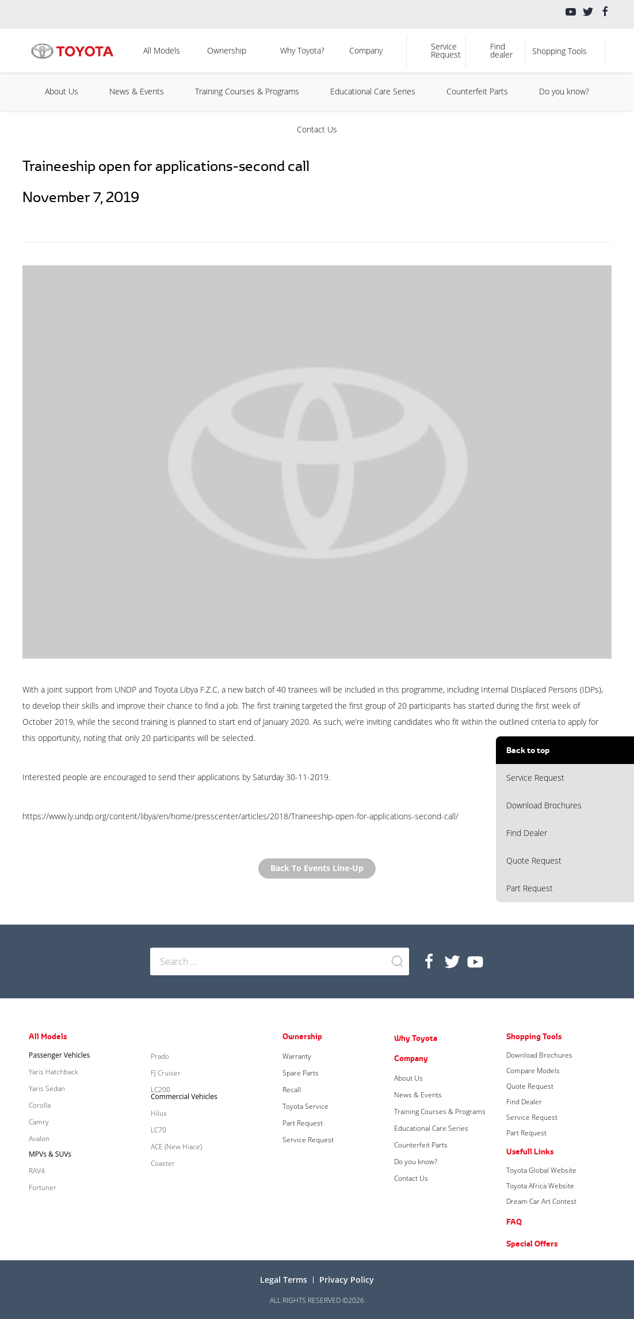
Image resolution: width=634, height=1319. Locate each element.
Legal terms (283, 1279)
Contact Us (317, 129)
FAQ (514, 1222)
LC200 (160, 1089)
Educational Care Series (372, 91)
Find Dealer (526, 832)
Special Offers (531, 1243)
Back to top (527, 749)
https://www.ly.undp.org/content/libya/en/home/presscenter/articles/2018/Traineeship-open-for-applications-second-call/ (240, 816)
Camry (39, 1122)
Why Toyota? (302, 50)
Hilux (159, 1113)
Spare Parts (300, 1073)
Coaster (163, 1163)
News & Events (136, 91)
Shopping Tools (559, 50)
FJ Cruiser (166, 1073)
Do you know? (564, 91)
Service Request (446, 50)
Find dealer (501, 50)
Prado (160, 1056)
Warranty (296, 1056)
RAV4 (37, 1171)
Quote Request (534, 860)
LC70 (158, 1130)
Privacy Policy (346, 1279)
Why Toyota (415, 1038)
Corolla (40, 1105)
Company (366, 50)
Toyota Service (305, 1106)
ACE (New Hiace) (176, 1146)
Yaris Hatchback (53, 1072)
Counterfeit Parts (477, 91)
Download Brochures (544, 805)
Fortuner (42, 1187)
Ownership (226, 50)
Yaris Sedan (47, 1088)
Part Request (529, 888)
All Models (161, 50)
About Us (61, 91)
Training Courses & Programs (247, 91)
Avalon (39, 1138)
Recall (291, 1089)
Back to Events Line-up (317, 868)
